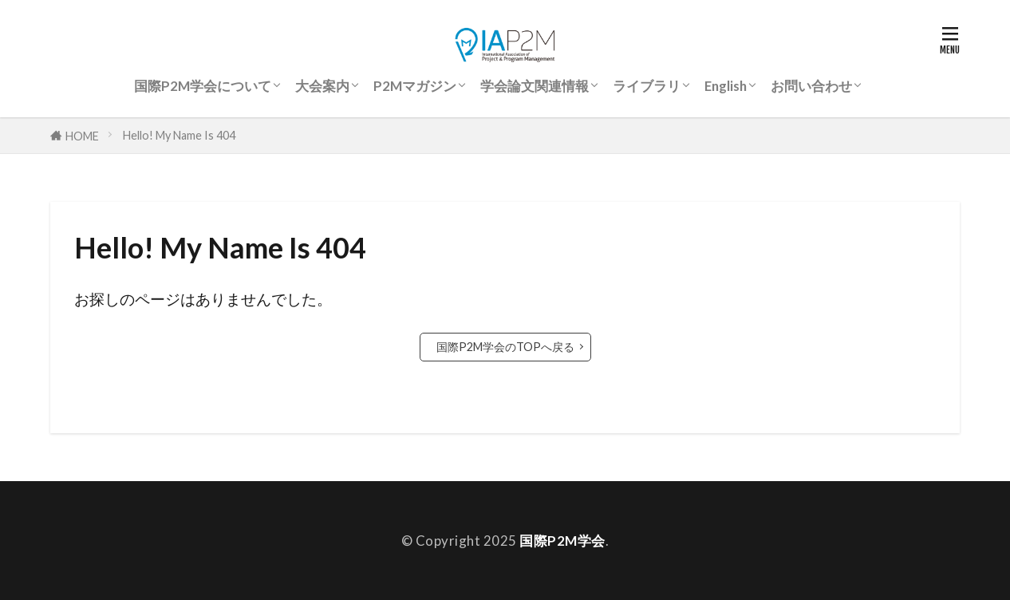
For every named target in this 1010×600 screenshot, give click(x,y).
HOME (82, 135)
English (725, 85)
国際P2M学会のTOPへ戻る (505, 346)
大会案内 (322, 85)
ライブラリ (647, 85)
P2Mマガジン (414, 85)
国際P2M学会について (202, 85)
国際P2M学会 (562, 540)
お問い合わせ (811, 85)
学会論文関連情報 (534, 85)
